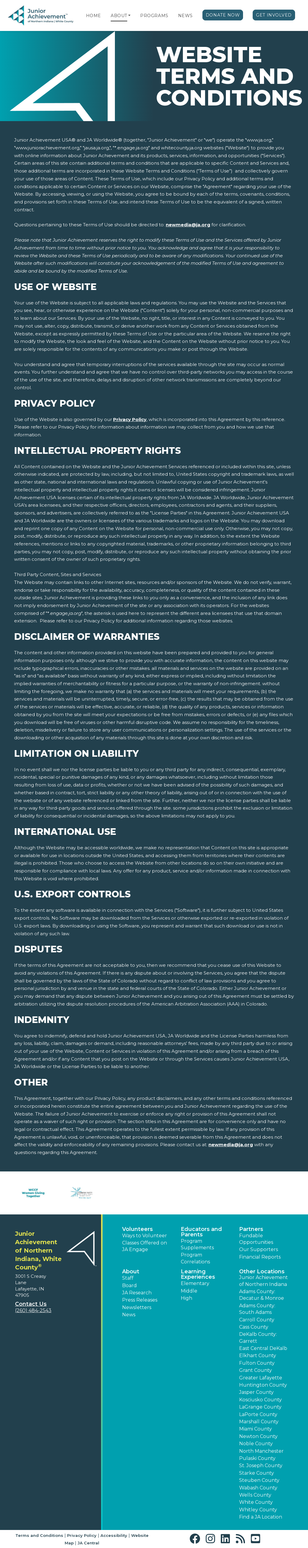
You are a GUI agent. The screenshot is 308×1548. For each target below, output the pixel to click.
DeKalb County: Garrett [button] (258, 1337)
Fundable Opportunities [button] (256, 1239)
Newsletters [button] (136, 1307)
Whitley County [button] (258, 1510)
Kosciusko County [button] (260, 1400)
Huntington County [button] (263, 1385)
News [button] (128, 1314)
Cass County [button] (253, 1327)
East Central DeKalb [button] (263, 1348)
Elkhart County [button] (257, 1355)
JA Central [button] (88, 1542)
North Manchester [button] (261, 1451)
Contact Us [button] (31, 1304)
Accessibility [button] (113, 1535)
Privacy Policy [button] (82, 1535)
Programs (154, 15)
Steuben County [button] (259, 1480)
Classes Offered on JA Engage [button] (144, 1246)
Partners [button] (251, 1229)
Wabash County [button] (258, 1488)
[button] (129, 15)
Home (93, 15)
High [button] (186, 1298)
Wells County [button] (255, 1495)
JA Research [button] (137, 1293)
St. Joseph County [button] (260, 1465)
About (119, 15)
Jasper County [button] (256, 1392)
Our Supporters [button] (258, 1249)
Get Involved (274, 15)
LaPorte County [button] (258, 1414)
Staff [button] (128, 1278)
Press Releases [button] (139, 1300)
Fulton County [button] (257, 1363)
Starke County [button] (256, 1473)
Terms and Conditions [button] (39, 1535)
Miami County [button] (255, 1429)
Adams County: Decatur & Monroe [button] (261, 1295)
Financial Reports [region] (260, 1257)
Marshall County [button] (259, 1421)
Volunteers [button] (137, 1229)
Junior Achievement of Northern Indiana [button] (263, 1281)
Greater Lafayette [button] (260, 1378)
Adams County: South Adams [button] (257, 1309)
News (185, 15)
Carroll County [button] (256, 1320)
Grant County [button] (255, 1370)
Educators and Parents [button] (201, 1231)
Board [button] (129, 1285)
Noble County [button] (256, 1443)
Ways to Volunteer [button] (144, 1235)
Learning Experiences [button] (198, 1274)
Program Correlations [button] (195, 1258)
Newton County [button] (258, 1436)
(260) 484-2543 (33, 1310)
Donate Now (223, 15)
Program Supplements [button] (197, 1244)
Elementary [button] (195, 1283)
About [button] (130, 1271)
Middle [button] (189, 1291)
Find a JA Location (260, 1517)
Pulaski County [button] (257, 1458)
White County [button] (256, 1502)
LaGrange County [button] (260, 1407)
